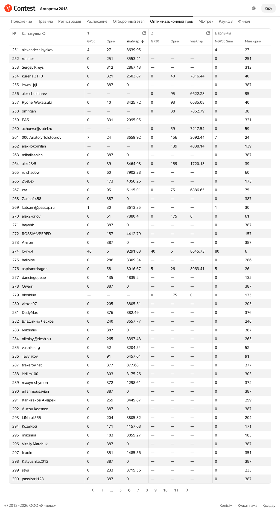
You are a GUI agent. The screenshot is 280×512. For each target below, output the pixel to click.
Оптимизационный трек (171, 21)
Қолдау (269, 505)
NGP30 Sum (226, 41)
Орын (114, 41)
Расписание (96, 21)
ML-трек (206, 21)
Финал (244, 21)
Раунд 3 (226, 21)
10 (165, 490)
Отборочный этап (129, 21)
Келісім (226, 505)
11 (176, 490)
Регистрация (69, 21)
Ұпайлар (136, 41)
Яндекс (47, 505)
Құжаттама (247, 505)
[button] (34, 33)
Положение (21, 21)
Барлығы (226, 33)
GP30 (94, 41)
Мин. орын (256, 41)
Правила (45, 21)
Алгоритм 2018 (54, 9)
